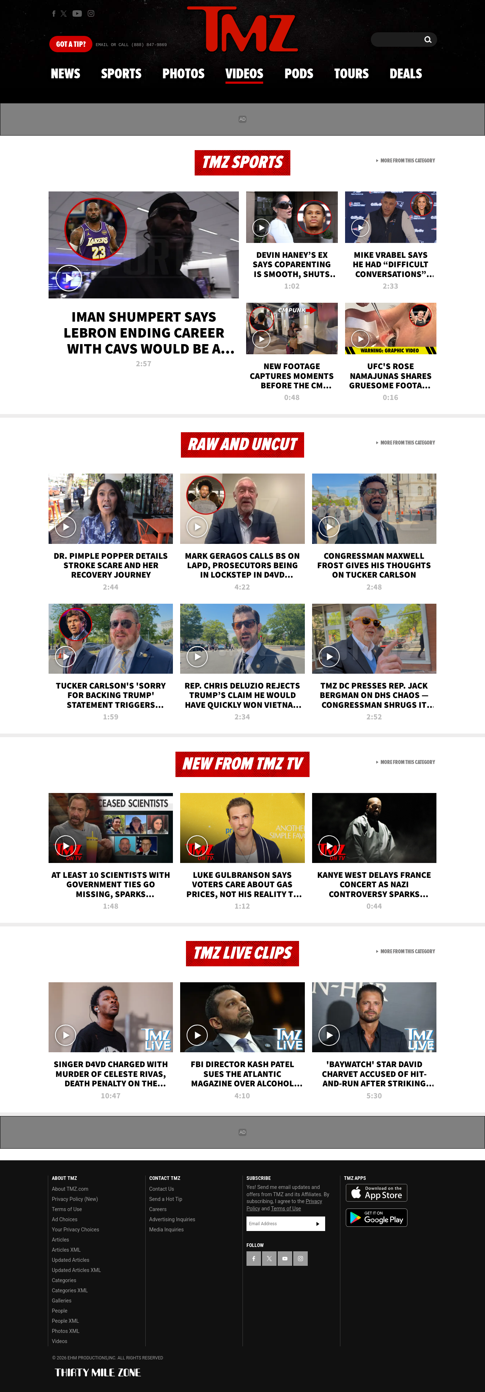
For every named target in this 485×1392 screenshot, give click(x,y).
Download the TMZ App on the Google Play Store (376, 1218)
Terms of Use (67, 1209)
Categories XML (70, 1290)
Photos (183, 74)
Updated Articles (70, 1260)
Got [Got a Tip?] (71, 44)
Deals (406, 74)
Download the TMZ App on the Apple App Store (376, 1193)
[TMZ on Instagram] (91, 13)
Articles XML (66, 1250)
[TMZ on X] (65, 13)
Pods (299, 74)
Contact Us (161, 1189)
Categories (64, 1280)
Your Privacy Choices (75, 1229)
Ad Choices (65, 1219)
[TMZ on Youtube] (77, 13)
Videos (244, 74)
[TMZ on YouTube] (285, 1258)
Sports (121, 74)
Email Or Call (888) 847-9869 (131, 44)
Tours (351, 74)
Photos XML (65, 1331)
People (59, 1311)
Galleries (61, 1301)
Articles (60, 1240)
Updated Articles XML (76, 1270)
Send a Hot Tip (165, 1199)
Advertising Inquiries (172, 1219)
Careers (158, 1209)
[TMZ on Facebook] (54, 13)
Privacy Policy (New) (75, 1199)
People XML (65, 1321)
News (65, 74)
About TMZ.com (70, 1189)
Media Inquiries (166, 1229)
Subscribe (318, 1224)
